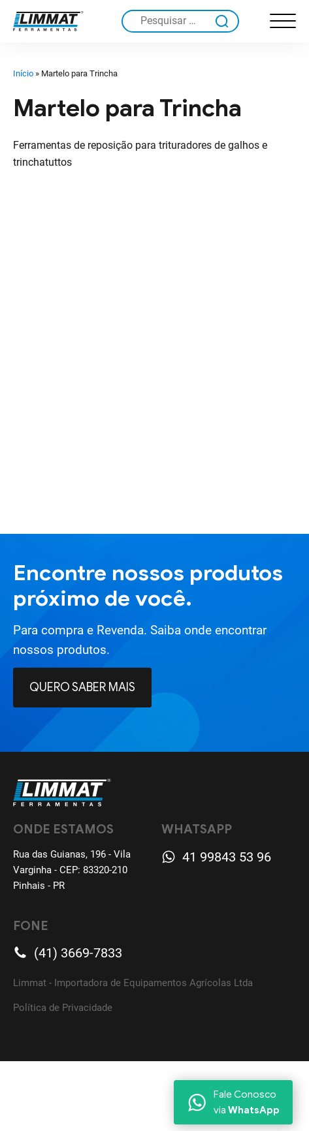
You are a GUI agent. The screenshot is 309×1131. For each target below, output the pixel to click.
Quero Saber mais (82, 687)
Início (23, 73)
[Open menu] (283, 21)
